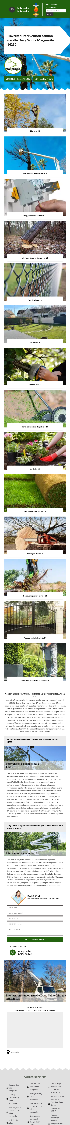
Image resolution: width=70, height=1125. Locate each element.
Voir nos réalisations (18, 78)
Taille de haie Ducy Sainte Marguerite (35, 1087)
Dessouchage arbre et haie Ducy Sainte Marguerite (56, 1088)
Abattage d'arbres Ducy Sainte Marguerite (13, 1099)
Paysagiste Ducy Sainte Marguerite (36, 1096)
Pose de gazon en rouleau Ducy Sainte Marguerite (15, 1111)
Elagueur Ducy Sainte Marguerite (14, 1088)
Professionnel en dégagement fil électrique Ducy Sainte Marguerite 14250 (57, 1103)
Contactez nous (44, 78)
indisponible (23, 8)
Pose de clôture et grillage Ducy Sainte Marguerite (36, 1107)
